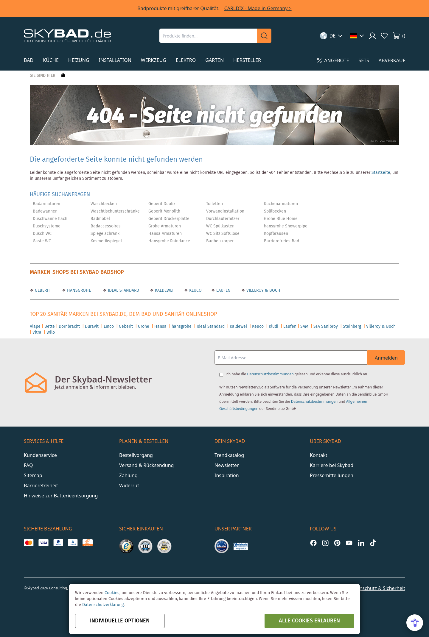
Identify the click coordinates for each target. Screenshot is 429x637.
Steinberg (352, 326)
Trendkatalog (229, 455)
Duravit (92, 326)
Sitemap (33, 475)
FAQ (28, 465)
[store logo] (67, 35)
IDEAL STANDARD (123, 290)
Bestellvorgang (136, 455)
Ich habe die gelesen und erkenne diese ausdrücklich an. (297, 374)
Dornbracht (69, 326)
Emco (109, 326)
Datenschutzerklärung (103, 605)
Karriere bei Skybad (331, 465)
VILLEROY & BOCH (262, 290)
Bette (49, 326)
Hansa (160, 326)
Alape (35, 326)
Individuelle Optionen (120, 621)
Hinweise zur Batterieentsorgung (61, 495)
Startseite (381, 172)
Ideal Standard (211, 326)
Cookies (112, 593)
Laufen (289, 326)
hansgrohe (182, 326)
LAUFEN (223, 290)
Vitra (36, 332)
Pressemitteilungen (331, 475)
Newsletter (226, 465)
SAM (304, 326)
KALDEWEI (163, 290)
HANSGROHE (78, 290)
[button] (331, 35)
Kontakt (318, 455)
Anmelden (386, 358)
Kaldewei (238, 326)
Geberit (126, 326)
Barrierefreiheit (41, 485)
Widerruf (129, 485)
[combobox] (208, 36)
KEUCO (195, 290)
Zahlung (128, 475)
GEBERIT (42, 290)
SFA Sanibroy (325, 326)
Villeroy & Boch (381, 326)
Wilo (50, 332)
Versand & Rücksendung (146, 465)
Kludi (273, 326)
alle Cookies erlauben (309, 621)
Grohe (143, 326)
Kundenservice (40, 455)
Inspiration (226, 475)
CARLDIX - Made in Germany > (258, 8)
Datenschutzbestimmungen (270, 374)
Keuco (258, 326)
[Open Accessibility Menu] (414, 622)
